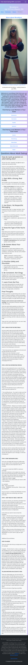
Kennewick (14, 119)
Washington (8, 12)
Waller (13, 149)
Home (2, 12)
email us (17, 653)
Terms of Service (14, 655)
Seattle (14, 122)
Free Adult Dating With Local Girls (11, 2)
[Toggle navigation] (25, 2)
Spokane (14, 126)
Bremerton (14, 115)
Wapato (14, 12)
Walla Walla (14, 142)
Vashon (14, 135)
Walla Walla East (14, 146)
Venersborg (14, 138)
